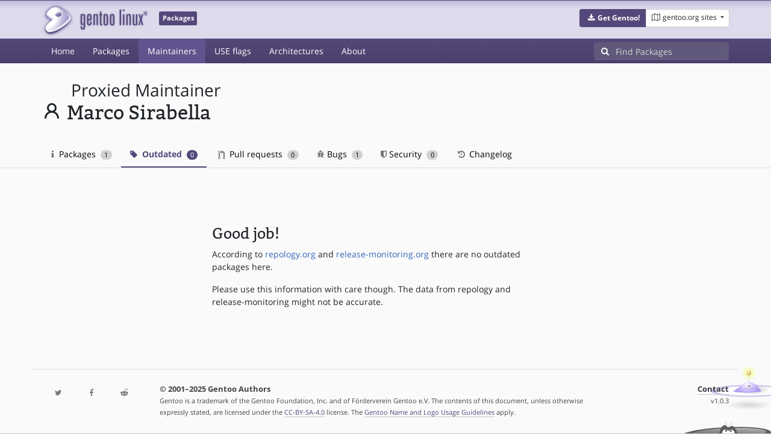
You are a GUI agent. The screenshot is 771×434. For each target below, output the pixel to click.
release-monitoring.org (382, 254)
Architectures (296, 51)
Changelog (484, 154)
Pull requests (258, 154)
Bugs (340, 154)
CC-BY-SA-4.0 (304, 412)
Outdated (164, 154)
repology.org (290, 254)
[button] (612, 18)
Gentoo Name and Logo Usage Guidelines (429, 412)
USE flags (232, 51)
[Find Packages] (672, 51)
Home (63, 51)
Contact (713, 389)
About (354, 51)
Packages (111, 51)
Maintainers (172, 51)
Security (409, 154)
